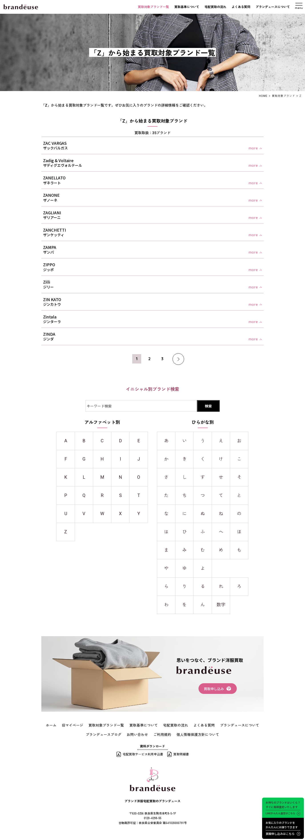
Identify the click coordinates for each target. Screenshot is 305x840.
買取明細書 (181, 753)
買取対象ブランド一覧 (153, 7)
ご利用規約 (161, 733)
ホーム (61, 725)
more (253, 148)
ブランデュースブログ (108, 733)
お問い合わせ (139, 733)
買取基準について (186, 7)
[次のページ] (173, 359)
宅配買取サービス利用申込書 (143, 753)
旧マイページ (81, 725)
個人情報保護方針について (193, 733)
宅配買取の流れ (215, 7)
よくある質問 (241, 7)
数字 (221, 604)
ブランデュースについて (273, 7)
